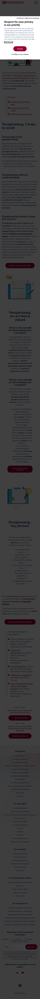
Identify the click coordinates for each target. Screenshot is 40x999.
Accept (20, 49)
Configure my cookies (20, 54)
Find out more (8, 42)
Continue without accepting (27, 18)
